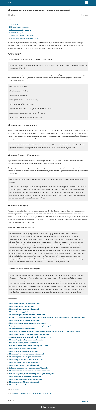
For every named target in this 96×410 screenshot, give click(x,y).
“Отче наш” (13, 24)
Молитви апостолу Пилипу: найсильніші (24, 351)
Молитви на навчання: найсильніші (22, 329)
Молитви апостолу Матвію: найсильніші (24, 382)
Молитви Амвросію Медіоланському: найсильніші (27, 323)
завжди (23, 393)
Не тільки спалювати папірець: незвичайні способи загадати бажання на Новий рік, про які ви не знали (47, 317)
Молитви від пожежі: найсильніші (21, 306)
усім (47, 393)
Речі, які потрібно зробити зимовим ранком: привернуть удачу (31, 373)
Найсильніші (37, 393)
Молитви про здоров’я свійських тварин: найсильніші (29, 334)
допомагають (15, 393)
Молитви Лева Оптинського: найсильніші (24, 362)
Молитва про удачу (16, 32)
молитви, (30, 393)
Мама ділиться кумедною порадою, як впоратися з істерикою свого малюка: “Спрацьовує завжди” (45, 331)
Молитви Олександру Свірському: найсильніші (26, 312)
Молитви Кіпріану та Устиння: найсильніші (25, 385)
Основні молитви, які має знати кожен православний (28, 345)
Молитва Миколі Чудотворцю (20, 30)
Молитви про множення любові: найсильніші (25, 379)
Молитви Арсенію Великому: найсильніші (24, 320)
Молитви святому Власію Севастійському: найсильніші (29, 371)
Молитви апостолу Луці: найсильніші (23, 348)
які (50, 393)
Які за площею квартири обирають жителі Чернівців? (28, 368)
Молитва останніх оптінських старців (25, 38)
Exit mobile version (48, 407)
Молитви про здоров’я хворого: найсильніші (25, 357)
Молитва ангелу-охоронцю (19, 27)
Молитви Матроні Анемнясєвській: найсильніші (27, 315)
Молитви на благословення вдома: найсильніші (26, 354)
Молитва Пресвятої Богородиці (22, 35)
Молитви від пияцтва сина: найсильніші (24, 309)
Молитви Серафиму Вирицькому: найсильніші (26, 340)
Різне (17, 389)
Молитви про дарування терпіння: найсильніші (26, 359)
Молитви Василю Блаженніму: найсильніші (25, 376)
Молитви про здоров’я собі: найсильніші (24, 365)
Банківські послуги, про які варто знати (23, 343)
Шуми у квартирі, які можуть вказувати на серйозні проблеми (31, 326)
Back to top (85, 401)
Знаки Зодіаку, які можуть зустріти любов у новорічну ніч (30, 337)
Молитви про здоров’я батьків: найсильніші (25, 303)
